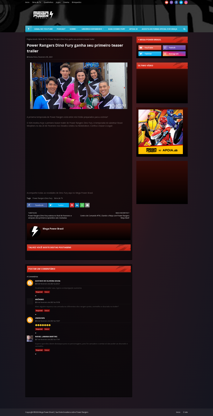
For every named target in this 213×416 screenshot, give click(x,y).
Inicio (27, 2)
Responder (39, 292)
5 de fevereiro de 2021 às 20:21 (48, 284)
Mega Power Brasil (53, 228)
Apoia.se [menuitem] (133, 29)
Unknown (40, 318)
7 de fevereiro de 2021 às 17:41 (48, 339)
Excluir (47, 292)
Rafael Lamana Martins (46, 336)
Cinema (66, 2)
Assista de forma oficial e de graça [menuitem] (159, 29)
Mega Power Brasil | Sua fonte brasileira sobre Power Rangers (63, 412)
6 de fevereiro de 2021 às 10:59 (48, 302)
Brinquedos (76, 2)
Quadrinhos (48, 2)
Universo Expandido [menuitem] (92, 29)
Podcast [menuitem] (61, 29)
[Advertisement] (137, 15)
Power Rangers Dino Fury (42, 198)
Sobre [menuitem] (73, 29)
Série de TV (36, 2)
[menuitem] (28, 29)
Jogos (58, 2)
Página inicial (32, 39)
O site (185, 412)
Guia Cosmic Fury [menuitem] (116, 29)
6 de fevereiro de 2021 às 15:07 (48, 321)
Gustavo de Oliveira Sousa (47, 281)
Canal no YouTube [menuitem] (43, 29)
